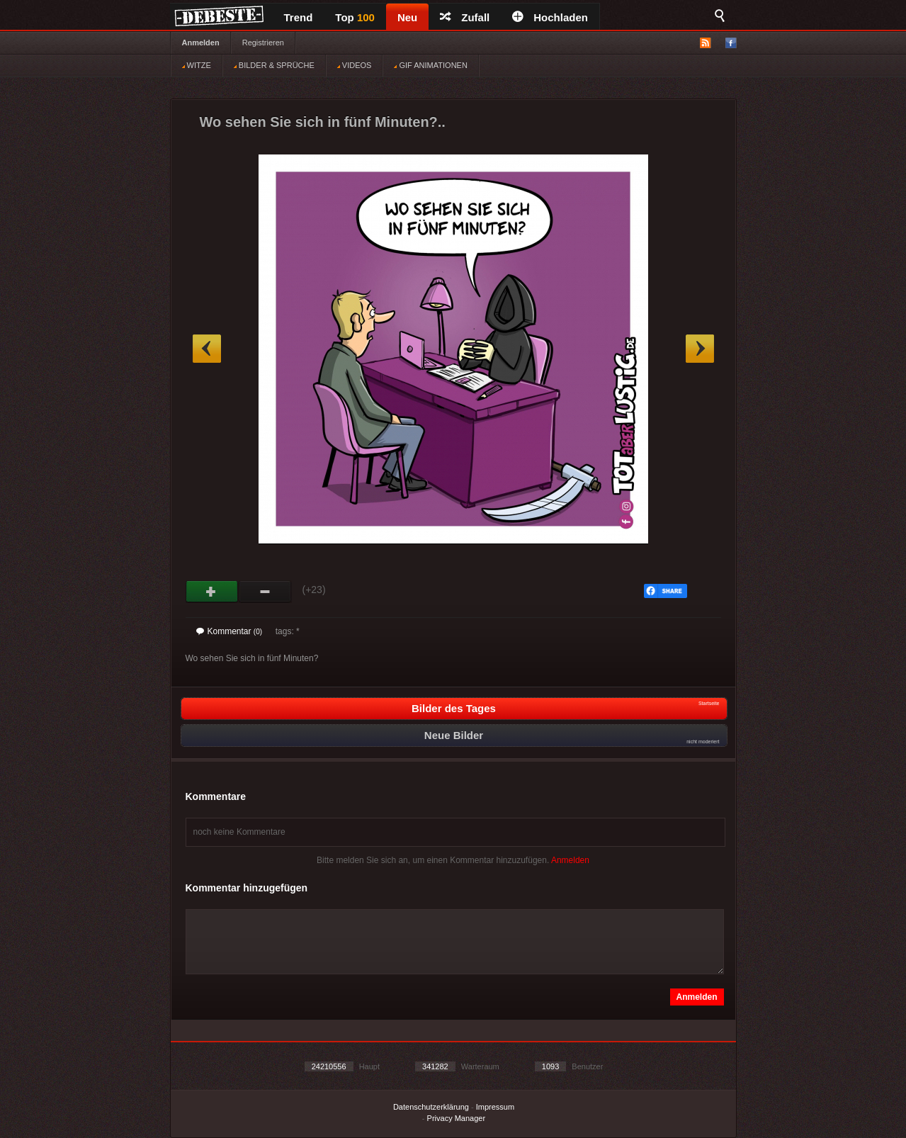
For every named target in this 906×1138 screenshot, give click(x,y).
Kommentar (229, 631)
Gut (212, 591)
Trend (298, 17)
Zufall (464, 17)
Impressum (495, 1107)
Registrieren (263, 42)
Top (355, 17)
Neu (407, 17)
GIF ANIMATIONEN (430, 65)
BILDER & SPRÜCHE (274, 65)
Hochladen (550, 17)
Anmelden (201, 42)
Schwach (265, 591)
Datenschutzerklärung (431, 1107)
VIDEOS (354, 65)
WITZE (196, 65)
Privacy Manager (456, 1118)
